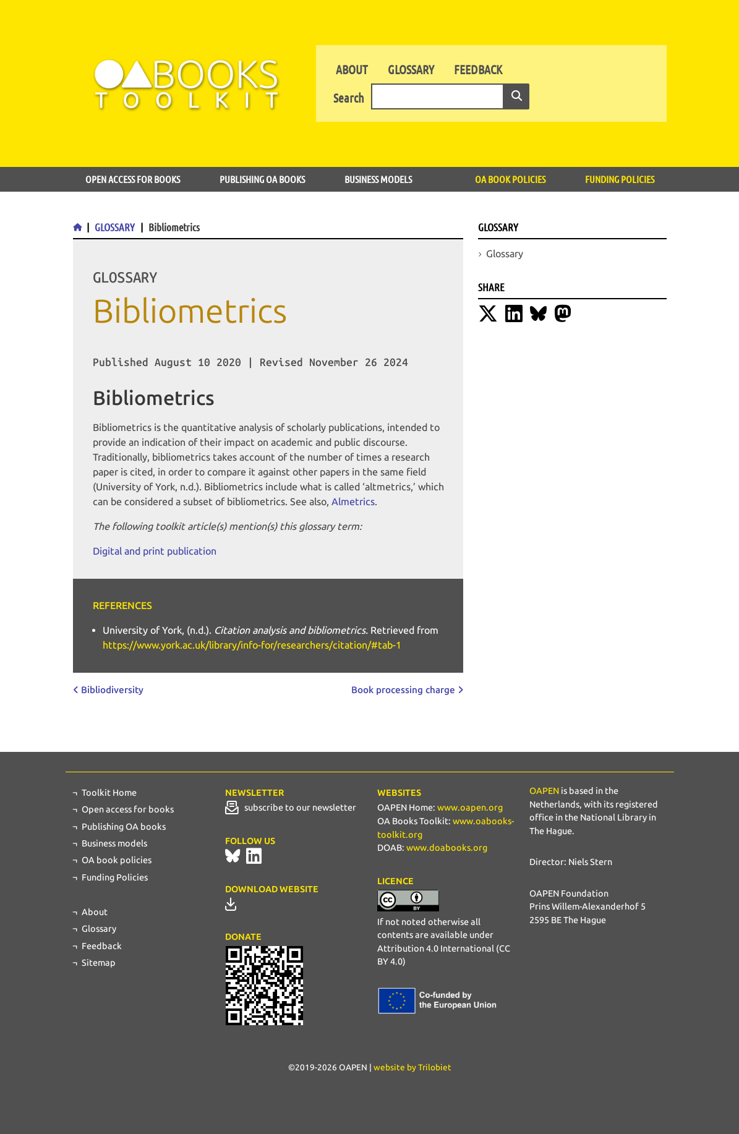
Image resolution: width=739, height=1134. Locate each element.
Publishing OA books (262, 179)
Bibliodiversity (112, 690)
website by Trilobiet (412, 1067)
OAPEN (544, 790)
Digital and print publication (154, 551)
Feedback (478, 69)
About (352, 69)
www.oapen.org (470, 807)
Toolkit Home (109, 792)
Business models (378, 179)
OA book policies (510, 179)
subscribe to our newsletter (290, 807)
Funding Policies (619, 179)
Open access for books (132, 179)
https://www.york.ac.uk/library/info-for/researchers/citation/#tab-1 (252, 645)
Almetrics (353, 502)
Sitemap (99, 962)
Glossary (411, 69)
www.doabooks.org (446, 847)
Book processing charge (403, 690)
